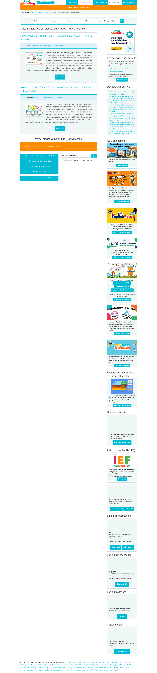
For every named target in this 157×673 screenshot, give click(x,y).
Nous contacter (114, 2)
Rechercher (71, 2)
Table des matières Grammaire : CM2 (39, 161)
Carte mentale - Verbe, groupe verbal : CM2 (47, 46)
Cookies (95, 662)
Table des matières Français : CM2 (39, 166)
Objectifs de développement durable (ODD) (116, 665)
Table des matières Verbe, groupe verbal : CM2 (39, 156)
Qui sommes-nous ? (70, 662)
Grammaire (53, 12)
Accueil (34, 12)
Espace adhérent (100, 2)
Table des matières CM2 (39, 171)
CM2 (40, 12)
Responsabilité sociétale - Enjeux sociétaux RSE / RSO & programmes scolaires (71, 665)
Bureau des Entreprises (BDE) (75, 667)
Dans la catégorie (71, 160)
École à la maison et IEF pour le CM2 (39, 178)
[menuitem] (72, 2)
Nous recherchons (129, 2)
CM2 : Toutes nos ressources (78, 7)
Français (46, 12)
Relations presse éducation (53, 670)
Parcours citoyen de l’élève (54, 667)
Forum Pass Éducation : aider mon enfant (79, 670)
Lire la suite (59, 77)
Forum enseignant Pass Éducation (107, 670)
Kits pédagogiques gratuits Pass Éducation (114, 662)
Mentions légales (85, 662)
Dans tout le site (86, 160)
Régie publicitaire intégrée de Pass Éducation (104, 667)
